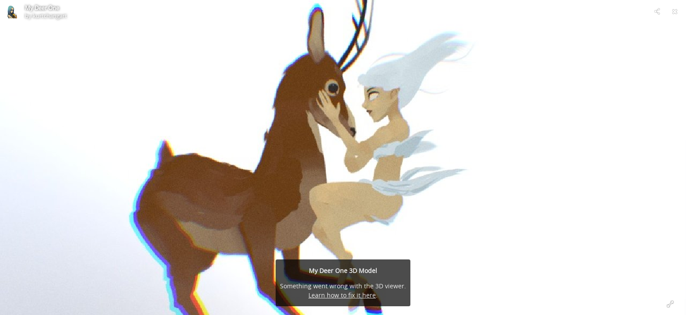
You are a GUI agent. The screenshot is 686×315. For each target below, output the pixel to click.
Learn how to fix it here (342, 295)
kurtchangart (50, 16)
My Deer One (42, 8)
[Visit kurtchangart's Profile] (11, 11)
